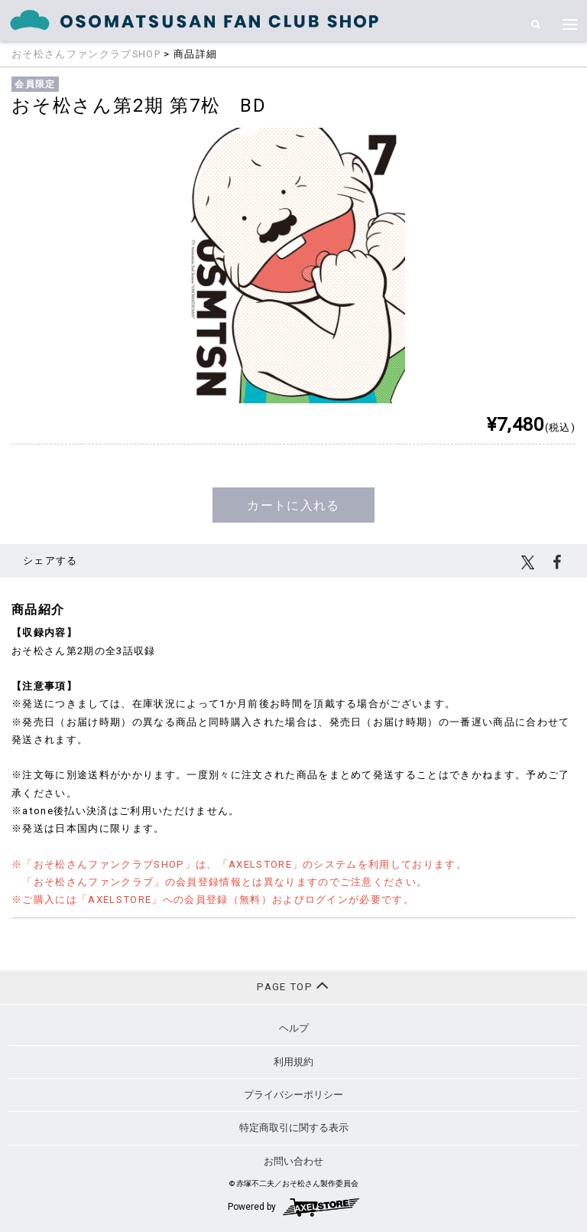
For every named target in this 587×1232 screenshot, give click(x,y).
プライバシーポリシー (293, 1094)
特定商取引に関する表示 (294, 1127)
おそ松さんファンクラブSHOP (86, 54)
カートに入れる (293, 505)
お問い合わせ (293, 1161)
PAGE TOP (293, 985)
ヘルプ (294, 1028)
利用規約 (293, 1061)
